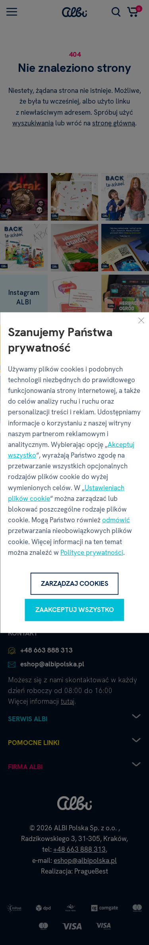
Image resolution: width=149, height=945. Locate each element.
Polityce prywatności (91, 552)
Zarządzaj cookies (74, 583)
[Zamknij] (141, 320)
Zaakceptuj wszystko (74, 609)
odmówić (116, 520)
